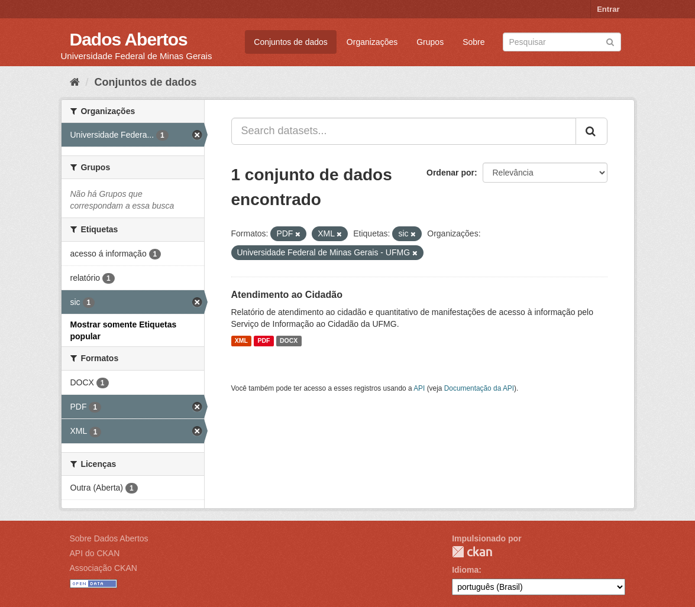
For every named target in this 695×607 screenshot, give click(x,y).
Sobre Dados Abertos (109, 538)
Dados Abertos (129, 39)
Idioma (465, 569)
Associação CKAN (103, 568)
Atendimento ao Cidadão (286, 295)
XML (241, 341)
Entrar (608, 9)
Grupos (430, 42)
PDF (263, 341)
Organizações (372, 42)
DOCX (289, 341)
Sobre (473, 42)
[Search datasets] (562, 42)
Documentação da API (479, 388)
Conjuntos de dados (291, 42)
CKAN (472, 552)
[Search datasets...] (403, 131)
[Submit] (610, 41)
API (419, 388)
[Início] (75, 82)
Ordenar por (450, 172)
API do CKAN (95, 553)
